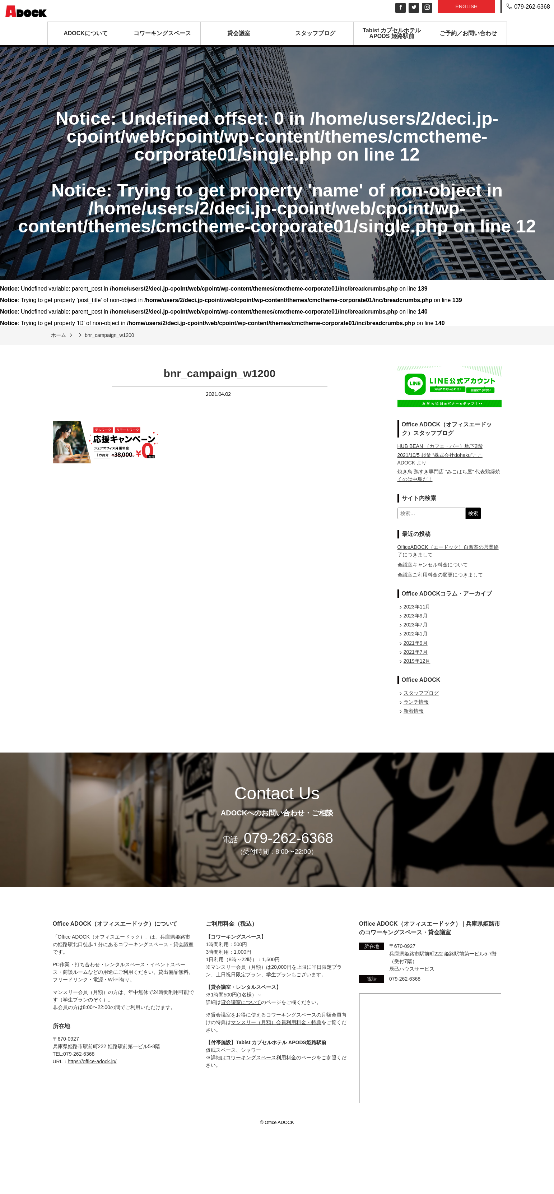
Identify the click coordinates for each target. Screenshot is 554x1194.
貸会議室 (238, 33)
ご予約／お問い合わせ (468, 33)
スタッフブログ (315, 33)
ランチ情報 (416, 702)
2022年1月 (416, 634)
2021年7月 (416, 652)
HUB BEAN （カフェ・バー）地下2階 (440, 446)
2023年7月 (416, 625)
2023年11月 (417, 607)
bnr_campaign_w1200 (109, 335)
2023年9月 (416, 616)
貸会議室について (241, 1002)
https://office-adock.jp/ (92, 1061)
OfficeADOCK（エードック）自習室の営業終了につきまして (448, 550)
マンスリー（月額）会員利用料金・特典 (276, 1022)
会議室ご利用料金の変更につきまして (440, 575)
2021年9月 (416, 643)
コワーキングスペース (162, 33)
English (466, 6)
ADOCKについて (86, 33)
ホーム (58, 335)
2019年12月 (417, 661)
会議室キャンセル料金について (432, 565)
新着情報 (414, 711)
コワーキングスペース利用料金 (261, 1057)
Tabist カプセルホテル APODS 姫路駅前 (392, 33)
